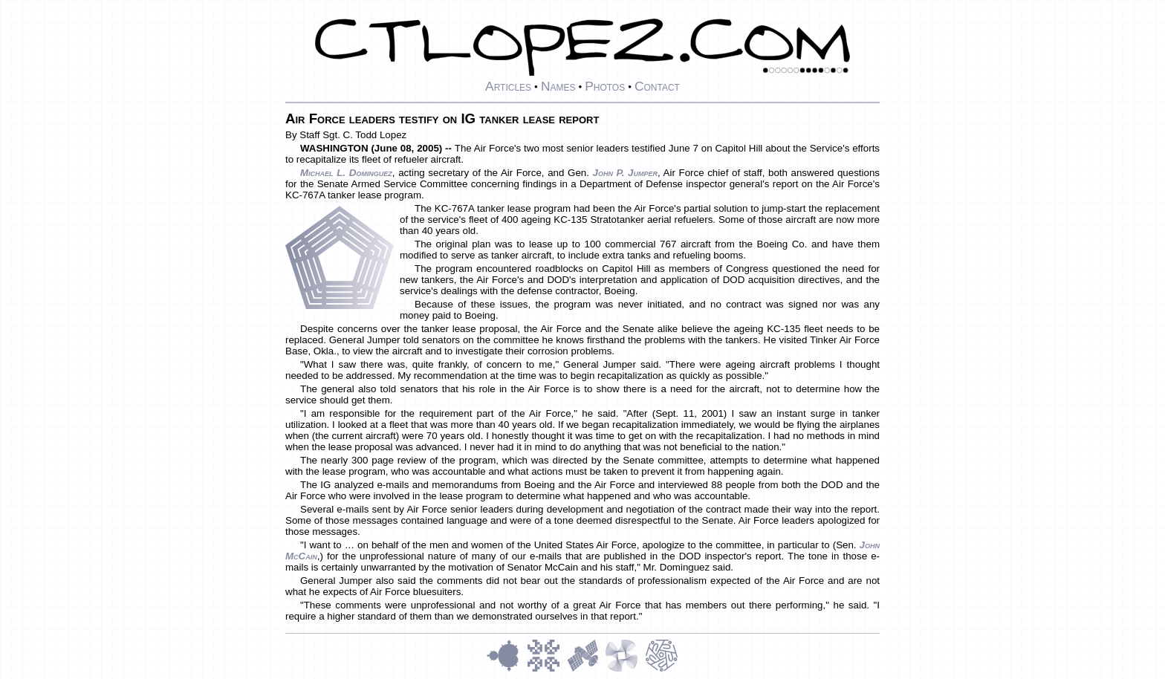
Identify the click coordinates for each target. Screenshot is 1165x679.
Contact (657, 86)
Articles (508, 86)
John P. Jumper (625, 172)
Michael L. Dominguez (346, 172)
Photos (605, 86)
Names (558, 86)
